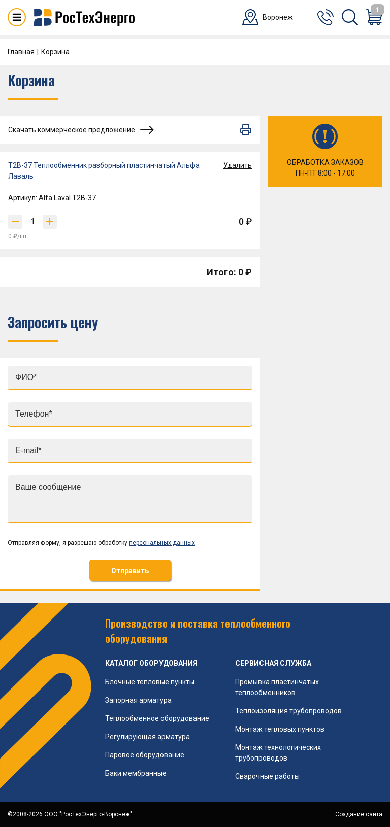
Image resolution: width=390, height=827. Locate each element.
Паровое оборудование (144, 755)
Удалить (237, 165)
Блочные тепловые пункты (149, 682)
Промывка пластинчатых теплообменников (277, 687)
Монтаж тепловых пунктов (279, 729)
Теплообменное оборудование (157, 718)
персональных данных (162, 542)
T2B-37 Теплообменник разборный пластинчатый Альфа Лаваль (104, 170)
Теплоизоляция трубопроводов (288, 711)
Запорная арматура (138, 700)
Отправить (130, 571)
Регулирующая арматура (147, 737)
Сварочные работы (267, 776)
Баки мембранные (136, 773)
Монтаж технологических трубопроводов (278, 752)
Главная (21, 52)
